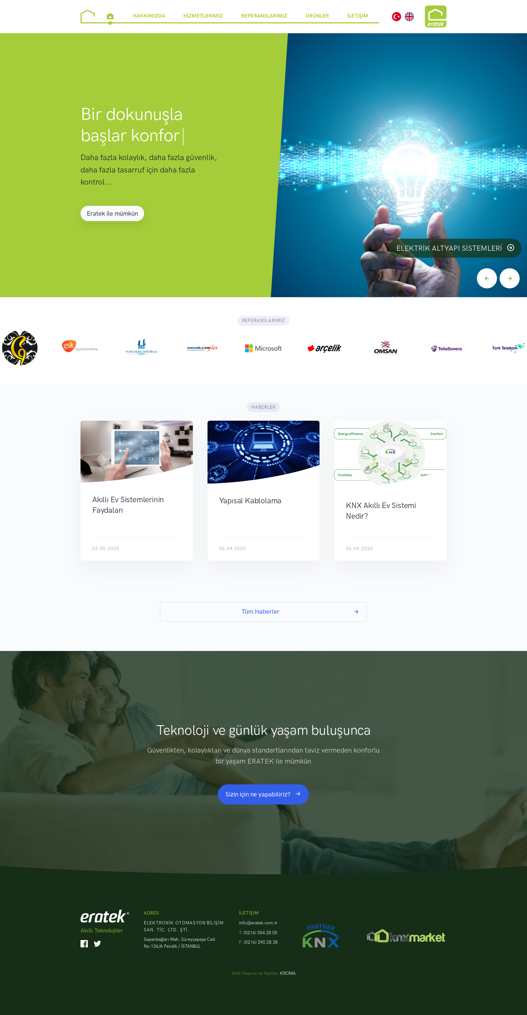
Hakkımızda (149, 15)
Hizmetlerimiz (203, 15)
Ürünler (317, 15)
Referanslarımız (264, 15)
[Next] (510, 278)
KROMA (288, 973)
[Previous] (487, 278)
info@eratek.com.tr (258, 922)
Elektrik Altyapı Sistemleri (455, 248)
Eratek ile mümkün (112, 213)
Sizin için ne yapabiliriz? (263, 794)
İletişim (357, 15)
